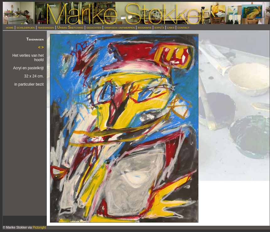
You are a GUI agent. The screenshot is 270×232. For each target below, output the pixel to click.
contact (183, 27)
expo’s (159, 27)
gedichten (94, 27)
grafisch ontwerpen (120, 27)
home (10, 27)
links (170, 27)
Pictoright (39, 227)
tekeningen (46, 27)
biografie (145, 27)
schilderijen (26, 27)
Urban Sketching (70, 27)
